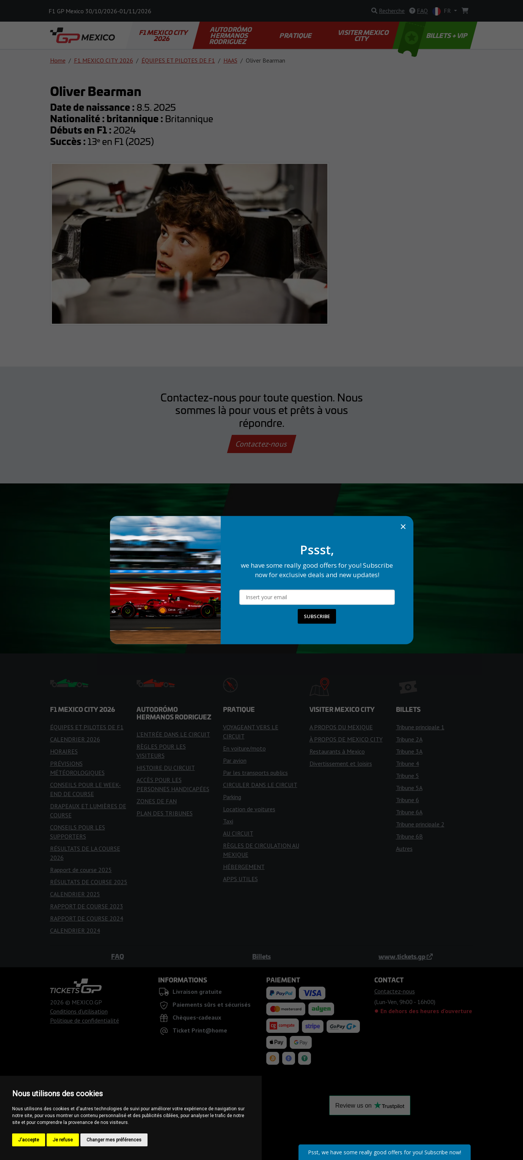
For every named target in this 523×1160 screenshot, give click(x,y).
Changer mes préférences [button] (113, 1140)
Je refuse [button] (63, 1140)
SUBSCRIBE (317, 616)
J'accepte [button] (28, 1140)
